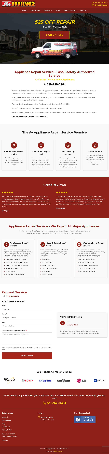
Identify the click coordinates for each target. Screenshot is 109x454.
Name (4, 306)
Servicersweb (58, 451)
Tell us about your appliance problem (14, 331)
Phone (4, 314)
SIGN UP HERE (54, 34)
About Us (5, 417)
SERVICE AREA (35, 10)
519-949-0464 (99, 5)
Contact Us (6, 427)
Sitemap (5, 440)
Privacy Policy (35, 347)
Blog (3, 423)
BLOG (58, 10)
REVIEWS (48, 10)
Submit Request (27, 356)
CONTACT (83, 10)
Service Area (6, 420)
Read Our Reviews (8, 434)
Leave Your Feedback (9, 436)
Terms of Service (46, 347)
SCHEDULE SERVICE (70, 10)
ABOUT (24, 10)
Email (4, 322)
